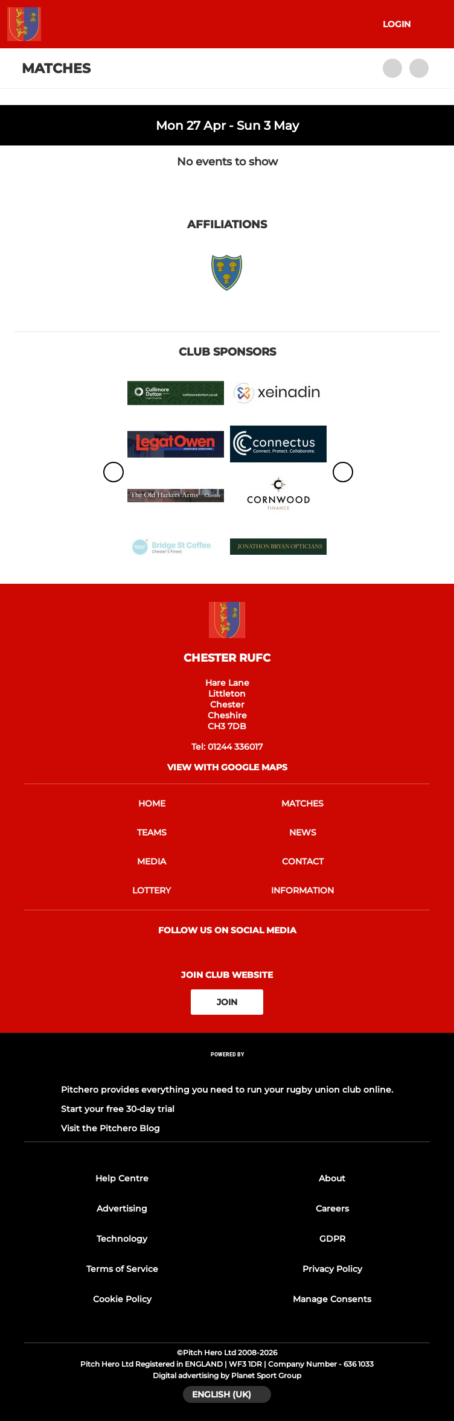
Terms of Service (122, 1268)
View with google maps (227, 767)
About (332, 1178)
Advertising (122, 1208)
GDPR (332, 1238)
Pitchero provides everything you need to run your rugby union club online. (227, 1089)
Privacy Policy (332, 1268)
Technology (122, 1238)
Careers (332, 1208)
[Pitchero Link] (227, 1070)
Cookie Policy (122, 1299)
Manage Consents (332, 1299)
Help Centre (122, 1178)
